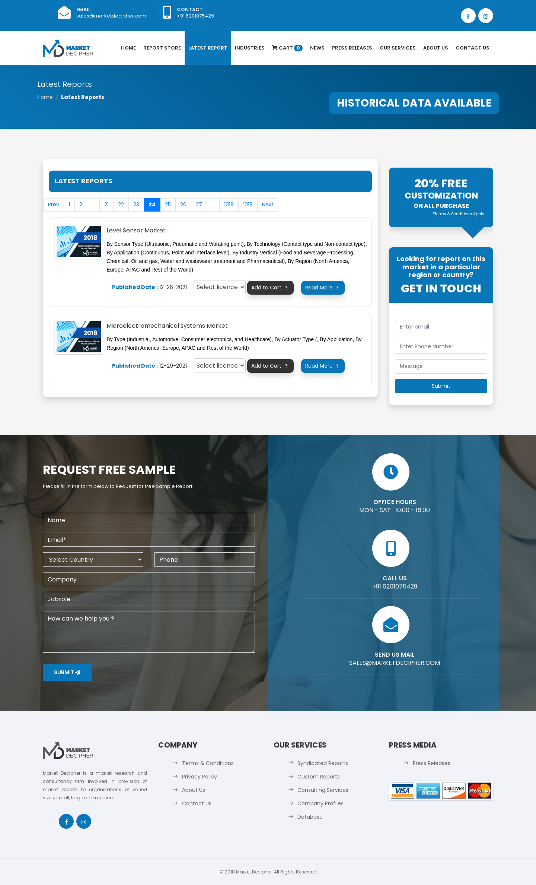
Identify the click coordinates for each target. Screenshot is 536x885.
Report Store (162, 47)
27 (199, 204)
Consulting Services (322, 790)
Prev (53, 204)
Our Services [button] (398, 47)
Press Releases (352, 47)
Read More (323, 287)
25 (168, 204)
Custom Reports (318, 776)
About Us (435, 47)
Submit (67, 672)
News (317, 47)
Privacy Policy (199, 776)
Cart (287, 47)
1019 (248, 204)
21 (106, 204)
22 (121, 204)
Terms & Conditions (208, 763)
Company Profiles (320, 803)
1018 (229, 204)
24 (152, 204)
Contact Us (472, 47)
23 (136, 204)
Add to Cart (270, 287)
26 (183, 204)
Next (268, 204)
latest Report (207, 47)
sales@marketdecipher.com (111, 15)
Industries (250, 47)
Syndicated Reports (322, 763)
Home (128, 47)
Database (310, 817)
